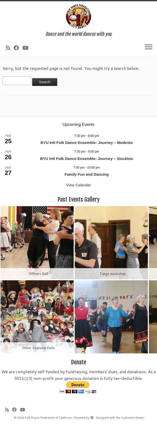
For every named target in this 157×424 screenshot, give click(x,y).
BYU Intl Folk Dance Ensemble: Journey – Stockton (86, 158)
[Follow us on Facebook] (18, 48)
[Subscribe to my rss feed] (10, 48)
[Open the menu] (148, 47)
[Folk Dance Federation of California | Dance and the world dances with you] (78, 16)
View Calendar (78, 185)
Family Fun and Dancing (86, 174)
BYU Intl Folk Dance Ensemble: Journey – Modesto (86, 142)
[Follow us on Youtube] (27, 48)
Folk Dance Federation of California (48, 418)
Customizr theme (132, 418)
